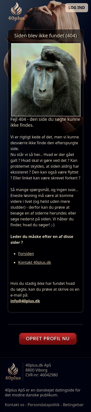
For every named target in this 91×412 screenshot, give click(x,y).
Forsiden (26, 253)
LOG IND (76, 7)
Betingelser (73, 404)
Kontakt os (14, 404)
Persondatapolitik (44, 404)
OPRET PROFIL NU (47, 338)
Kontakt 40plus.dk (34, 262)
